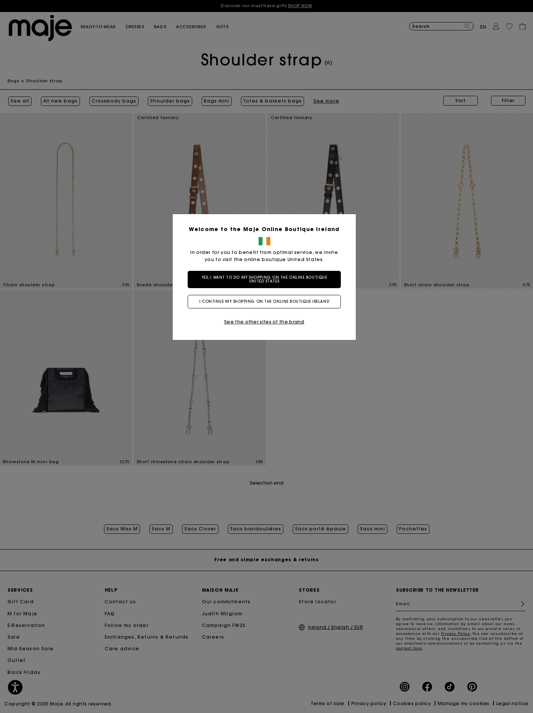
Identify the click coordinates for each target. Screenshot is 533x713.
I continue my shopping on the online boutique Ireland (266, 301)
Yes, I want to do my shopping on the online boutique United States (267, 279)
